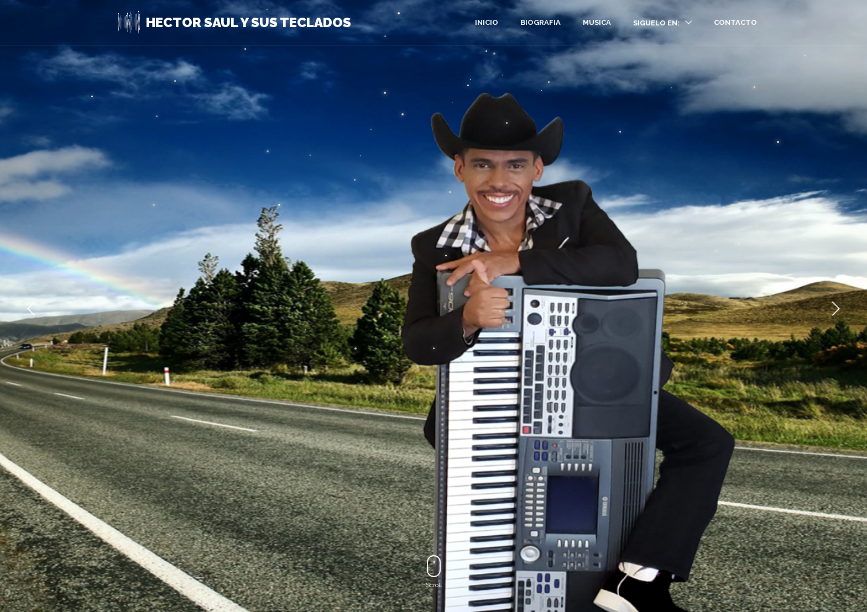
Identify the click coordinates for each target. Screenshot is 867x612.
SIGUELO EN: (656, 23)
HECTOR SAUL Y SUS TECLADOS (248, 23)
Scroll (434, 572)
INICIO (486, 22)
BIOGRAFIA (540, 22)
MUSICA (597, 22)
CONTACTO (735, 22)
